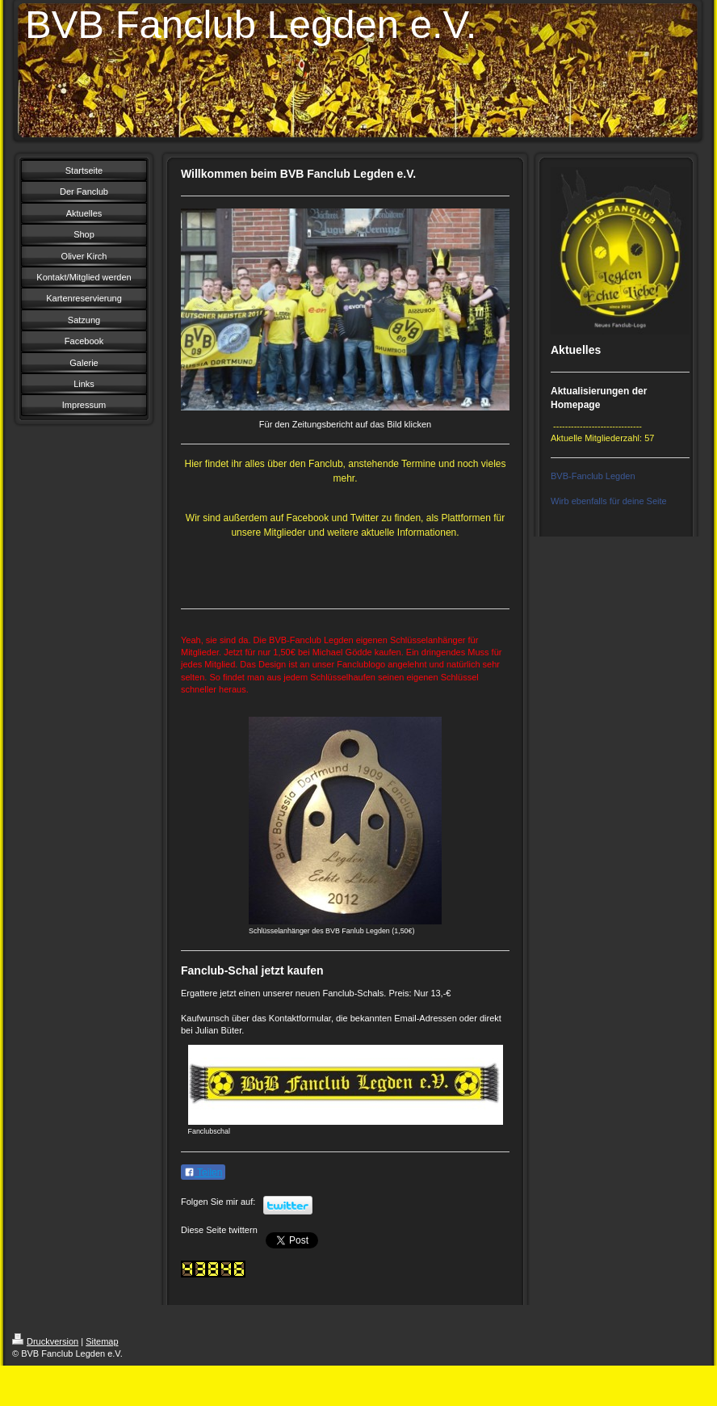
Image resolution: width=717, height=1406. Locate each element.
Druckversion (45, 1341)
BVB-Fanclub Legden (593, 476)
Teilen (203, 1172)
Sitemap (102, 1341)
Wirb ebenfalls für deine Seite (609, 501)
